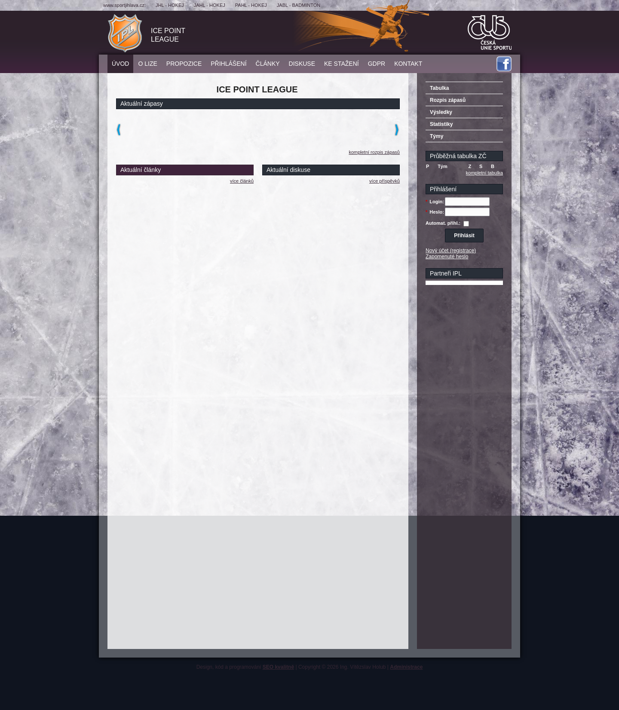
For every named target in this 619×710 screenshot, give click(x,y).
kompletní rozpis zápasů (374, 152)
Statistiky (441, 124)
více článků (242, 181)
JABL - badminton (298, 5)
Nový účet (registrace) (451, 251)
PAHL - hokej (251, 5)
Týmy (436, 136)
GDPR (376, 63)
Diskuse (302, 63)
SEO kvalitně (278, 667)
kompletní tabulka (484, 172)
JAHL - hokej (209, 5)
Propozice (184, 63)
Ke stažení (341, 63)
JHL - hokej (170, 5)
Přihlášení (228, 63)
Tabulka (439, 88)
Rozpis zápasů (448, 100)
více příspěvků (384, 181)
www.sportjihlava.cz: (124, 5)
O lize (147, 63)
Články (268, 63)
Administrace (406, 667)
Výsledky (441, 112)
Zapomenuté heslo (447, 257)
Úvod (120, 63)
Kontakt (408, 63)
